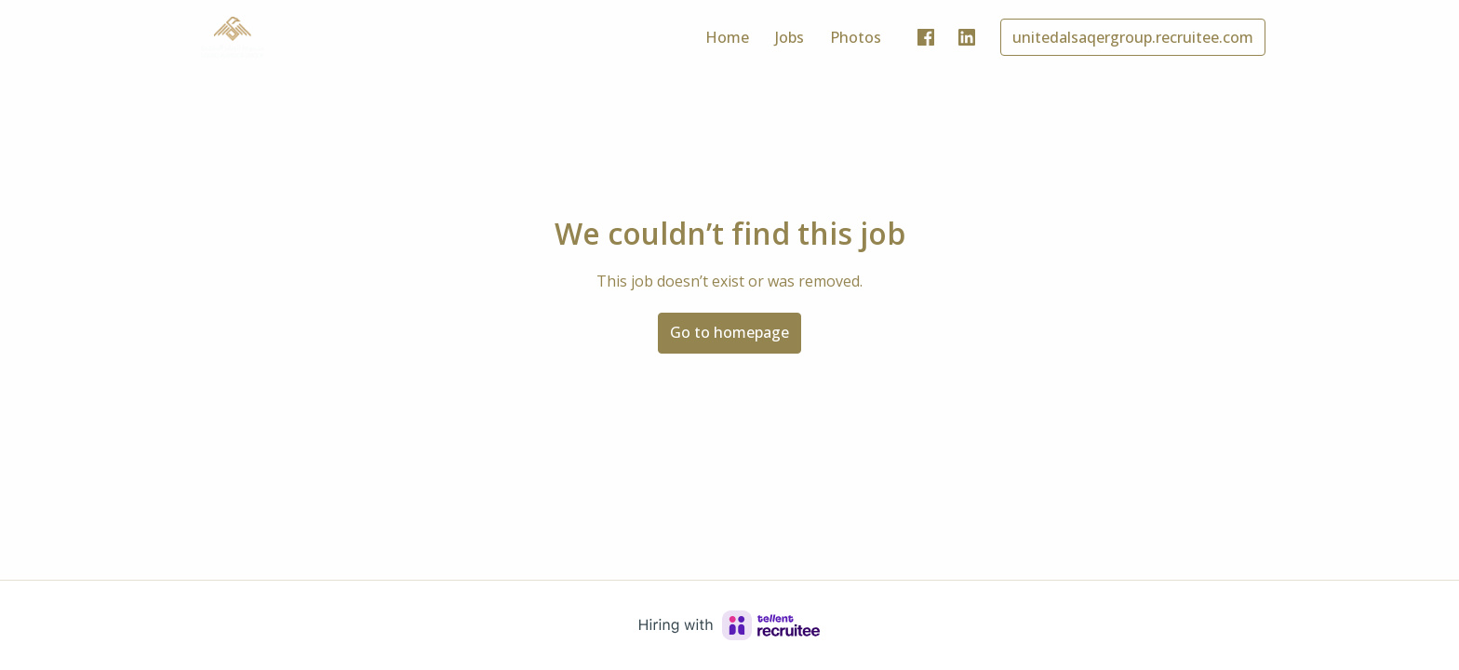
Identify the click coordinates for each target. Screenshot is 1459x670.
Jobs (789, 37)
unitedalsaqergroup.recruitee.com (1132, 37)
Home (727, 37)
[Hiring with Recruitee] (729, 625)
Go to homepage (729, 332)
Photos (855, 37)
